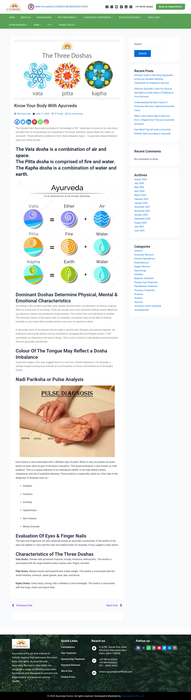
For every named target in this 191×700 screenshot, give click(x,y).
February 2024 (142, 205)
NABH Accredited (44, 6)
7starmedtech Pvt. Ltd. (132, 696)
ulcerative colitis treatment (148, 312)
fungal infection (142, 272)
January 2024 (141, 209)
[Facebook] (106, 6)
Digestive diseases (114, 19)
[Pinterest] (34, 127)
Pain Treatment (69, 653)
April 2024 (139, 197)
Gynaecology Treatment (74, 659)
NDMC (72, 6)
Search (138, 50)
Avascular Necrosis (144, 260)
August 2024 (141, 185)
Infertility (139, 280)
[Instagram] (111, 6)
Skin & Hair (135, 19)
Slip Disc (139, 308)
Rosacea (138, 300)
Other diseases (154, 19)
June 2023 (139, 236)
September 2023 (143, 224)
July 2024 (139, 189)
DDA (78, 6)
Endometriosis (141, 268)
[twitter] (121, 6)
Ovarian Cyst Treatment (146, 288)
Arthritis (138, 256)
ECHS (65, 6)
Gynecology (140, 276)
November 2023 (142, 217)
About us (21, 19)
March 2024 (140, 201)
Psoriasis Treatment (144, 296)
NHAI (85, 6)
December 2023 (142, 213)
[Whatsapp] (40, 127)
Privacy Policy (15, 29)
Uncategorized (141, 316)
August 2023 (141, 228)
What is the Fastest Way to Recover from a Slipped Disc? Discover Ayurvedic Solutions (152, 126)
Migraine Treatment (144, 284)
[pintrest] (130, 6)
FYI (180, 19)
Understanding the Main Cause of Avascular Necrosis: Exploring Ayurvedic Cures (152, 112)
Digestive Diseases (71, 665)
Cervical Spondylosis (145, 264)
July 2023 (139, 232)
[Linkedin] (126, 6)
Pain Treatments (57, 19)
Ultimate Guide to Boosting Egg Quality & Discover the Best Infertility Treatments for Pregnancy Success (153, 85)
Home (10, 19)
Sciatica (138, 304)
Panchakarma (36, 19)
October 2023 (141, 221)
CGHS (58, 6)
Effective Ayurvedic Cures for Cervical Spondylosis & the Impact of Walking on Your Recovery (154, 98)
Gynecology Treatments (84, 19)
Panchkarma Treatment (146, 292)
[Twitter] (23, 127)
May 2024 (139, 193)
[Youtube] (116, 6)
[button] (170, 7)
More (171, 19)
